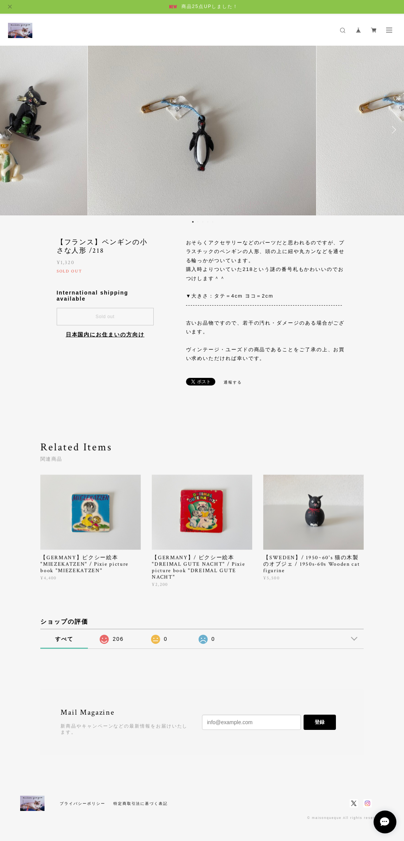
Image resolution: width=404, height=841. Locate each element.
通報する (233, 382)
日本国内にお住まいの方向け (105, 334)
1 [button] (193, 222)
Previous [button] (11, 130)
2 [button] (198, 222)
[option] (202, 129)
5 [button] (212, 222)
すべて (64, 639)
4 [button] (207, 222)
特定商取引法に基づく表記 (140, 803)
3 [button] (203, 222)
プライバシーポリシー (82, 803)
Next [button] (392, 130)
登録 (319, 722)
